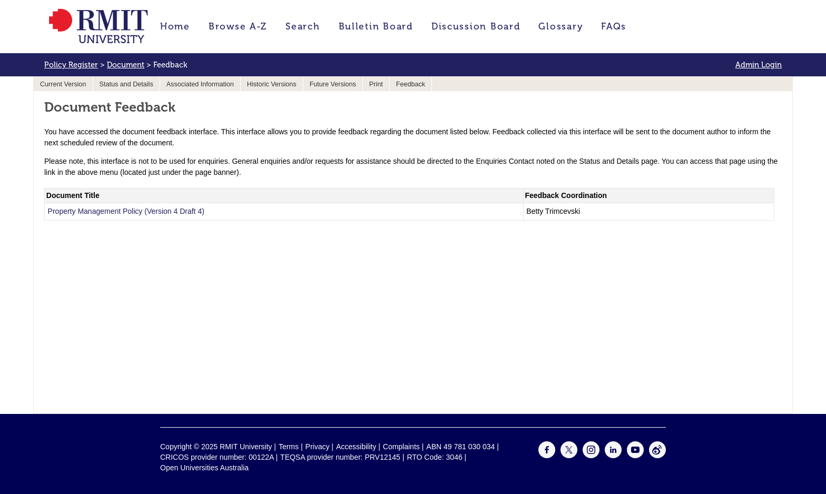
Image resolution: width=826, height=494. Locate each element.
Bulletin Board (376, 26)
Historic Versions (272, 84)
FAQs (613, 26)
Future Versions (333, 84)
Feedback (410, 84)
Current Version (63, 84)
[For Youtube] (635, 455)
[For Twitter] (568, 455)
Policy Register (71, 65)
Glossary (560, 26)
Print (376, 84)
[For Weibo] (657, 455)
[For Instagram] (591, 455)
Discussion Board (475, 26)
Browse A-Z (238, 26)
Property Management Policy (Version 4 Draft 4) (126, 211)
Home (175, 26)
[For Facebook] (546, 455)
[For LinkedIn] (613, 455)
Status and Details (126, 84)
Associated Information (200, 84)
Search (303, 26)
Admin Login (758, 64)
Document (125, 65)
